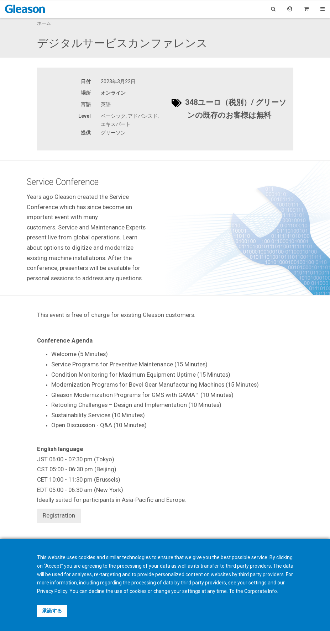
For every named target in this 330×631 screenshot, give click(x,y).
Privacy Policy (52, 591)
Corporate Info (260, 591)
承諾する (52, 611)
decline (97, 591)
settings (191, 591)
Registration (59, 515)
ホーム (44, 23)
